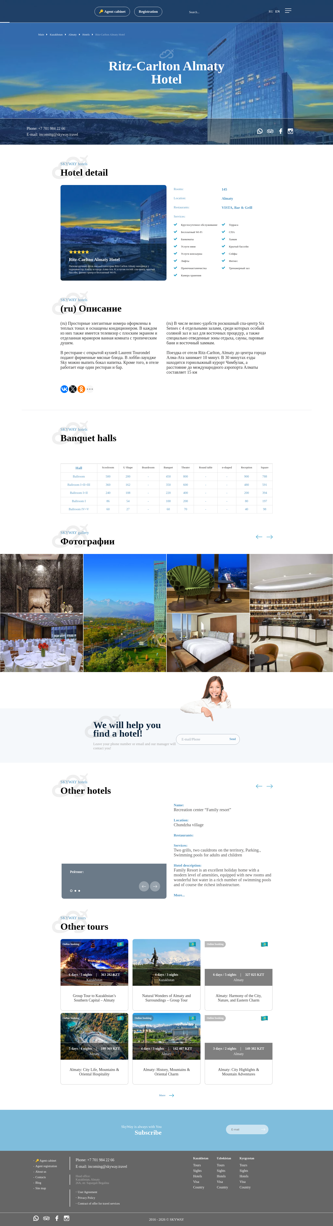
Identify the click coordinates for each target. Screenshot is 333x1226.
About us (40, 1171)
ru (271, 11)
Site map (40, 1188)
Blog (38, 1182)
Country (198, 1187)
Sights (197, 1170)
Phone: (32, 128)
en (277, 11)
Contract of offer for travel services (99, 1203)
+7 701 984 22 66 (51, 128)
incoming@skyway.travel (58, 134)
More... (179, 895)
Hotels (197, 1176)
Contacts (40, 1177)
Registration (148, 12)
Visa (196, 1182)
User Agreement (87, 1192)
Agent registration (46, 1166)
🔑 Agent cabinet (112, 12)
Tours (197, 1165)
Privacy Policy (86, 1197)
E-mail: (33, 134)
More (166, 1095)
